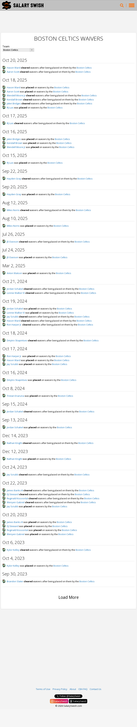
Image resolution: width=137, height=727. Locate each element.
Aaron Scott (13, 71)
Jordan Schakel (15, 288)
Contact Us (95, 689)
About (73, 689)
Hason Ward (13, 67)
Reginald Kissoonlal (17, 498)
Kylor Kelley (13, 549)
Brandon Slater (15, 581)
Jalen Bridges (14, 103)
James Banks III (15, 490)
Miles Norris (13, 210)
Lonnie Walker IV (16, 293)
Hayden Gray (14, 178)
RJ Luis (10, 107)
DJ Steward (13, 494)
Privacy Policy (60, 689)
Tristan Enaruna (15, 395)
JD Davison (12, 241)
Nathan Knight (14, 443)
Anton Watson (14, 273)
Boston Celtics (84, 67)
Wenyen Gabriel (15, 502)
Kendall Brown (14, 99)
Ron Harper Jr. (14, 324)
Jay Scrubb (12, 316)
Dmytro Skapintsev (17, 340)
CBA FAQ (82, 689)
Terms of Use (43, 689)
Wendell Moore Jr (16, 95)
